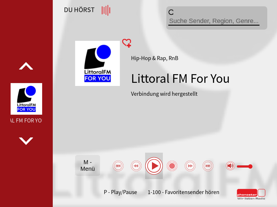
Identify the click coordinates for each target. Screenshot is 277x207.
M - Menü (88, 165)
